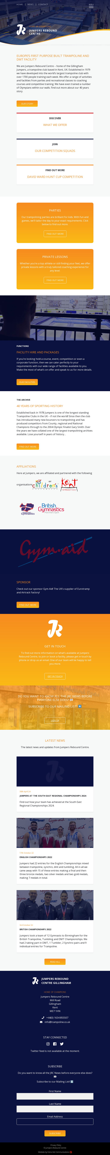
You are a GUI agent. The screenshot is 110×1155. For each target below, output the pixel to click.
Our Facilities (27, 382)
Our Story (27, 103)
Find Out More (55, 233)
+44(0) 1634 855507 (57, 1017)
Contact (43, 4)
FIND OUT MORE (27, 604)
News (31, 4)
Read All (55, 961)
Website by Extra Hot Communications (55, 1152)
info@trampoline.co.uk (57, 1022)
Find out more (27, 446)
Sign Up (55, 720)
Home (20, 4)
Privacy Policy (55, 1145)
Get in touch (55, 676)
